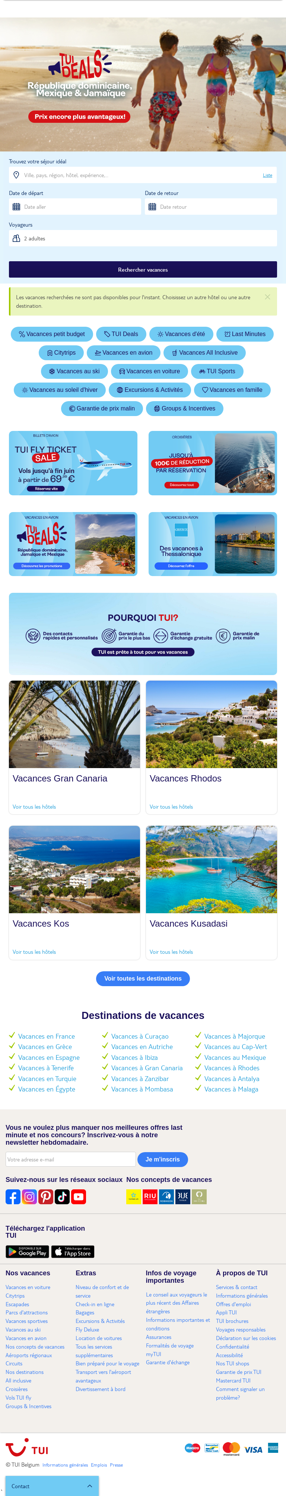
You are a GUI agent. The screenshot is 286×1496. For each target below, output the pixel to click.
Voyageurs (20, 224)
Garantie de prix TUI (238, 1371)
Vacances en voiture (149, 371)
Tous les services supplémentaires (94, 1350)
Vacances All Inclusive (205, 352)
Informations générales (242, 1295)
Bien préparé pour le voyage (107, 1363)
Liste (267, 175)
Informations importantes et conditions (178, 1324)
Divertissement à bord (100, 1388)
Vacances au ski (74, 371)
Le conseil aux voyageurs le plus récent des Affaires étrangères (176, 1303)
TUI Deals (121, 334)
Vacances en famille (232, 390)
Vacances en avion (123, 352)
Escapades (17, 1304)
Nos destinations (25, 1371)
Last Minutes (245, 334)
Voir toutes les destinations (143, 978)
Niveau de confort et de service (102, 1291)
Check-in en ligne (95, 1304)
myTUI (153, 1353)
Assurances (158, 1336)
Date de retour (161, 192)
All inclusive (18, 1380)
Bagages (85, 1312)
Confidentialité (232, 1346)
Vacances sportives (27, 1320)
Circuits (14, 1363)
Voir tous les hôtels (34, 806)
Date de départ (26, 192)
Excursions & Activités (150, 390)
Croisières (17, 1388)
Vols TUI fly (18, 1397)
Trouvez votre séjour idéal (37, 161)
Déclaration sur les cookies (246, 1337)
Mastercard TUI (233, 1380)
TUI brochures (232, 1320)
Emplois (99, 1465)
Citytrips (61, 352)
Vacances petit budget (52, 334)
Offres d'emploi (233, 1304)
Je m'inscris (163, 1159)
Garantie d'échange (168, 1362)
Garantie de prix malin (102, 408)
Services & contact (236, 1287)
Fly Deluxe (87, 1329)
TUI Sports (217, 371)
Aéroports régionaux (29, 1355)
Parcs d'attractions (27, 1312)
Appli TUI (226, 1312)
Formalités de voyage (170, 1345)
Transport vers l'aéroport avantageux (103, 1376)
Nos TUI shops (232, 1363)
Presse (116, 1465)
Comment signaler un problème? (240, 1393)
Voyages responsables (241, 1329)
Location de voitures (99, 1337)
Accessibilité (229, 1355)
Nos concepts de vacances (35, 1346)
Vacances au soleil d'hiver (60, 390)
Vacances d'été (181, 334)
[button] (52, 1486)
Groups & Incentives (184, 408)
